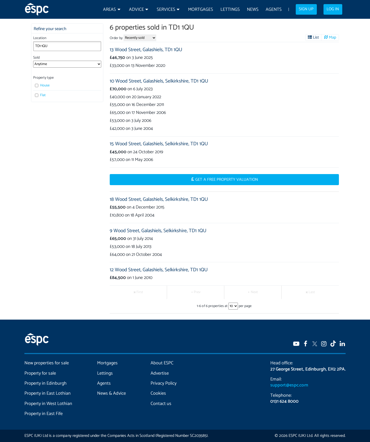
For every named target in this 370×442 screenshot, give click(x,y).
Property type (43, 78)
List (316, 37)
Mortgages (200, 9)
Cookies (158, 393)
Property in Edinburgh (45, 383)
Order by (116, 38)
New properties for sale (46, 363)
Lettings (230, 9)
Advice (136, 9)
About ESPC (162, 363)
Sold (36, 58)
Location (39, 38)
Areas (109, 9)
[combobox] (67, 46)
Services (166, 9)
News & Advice (111, 393)
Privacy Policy (164, 383)
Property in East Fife (43, 414)
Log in (333, 9)
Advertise (160, 373)
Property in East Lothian (47, 393)
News (252, 9)
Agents (274, 9)
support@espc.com (289, 385)
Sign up (306, 9)
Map (332, 37)
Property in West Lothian (48, 404)
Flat (40, 95)
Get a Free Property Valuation (226, 179)
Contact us (161, 404)
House (42, 85)
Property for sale (40, 373)
